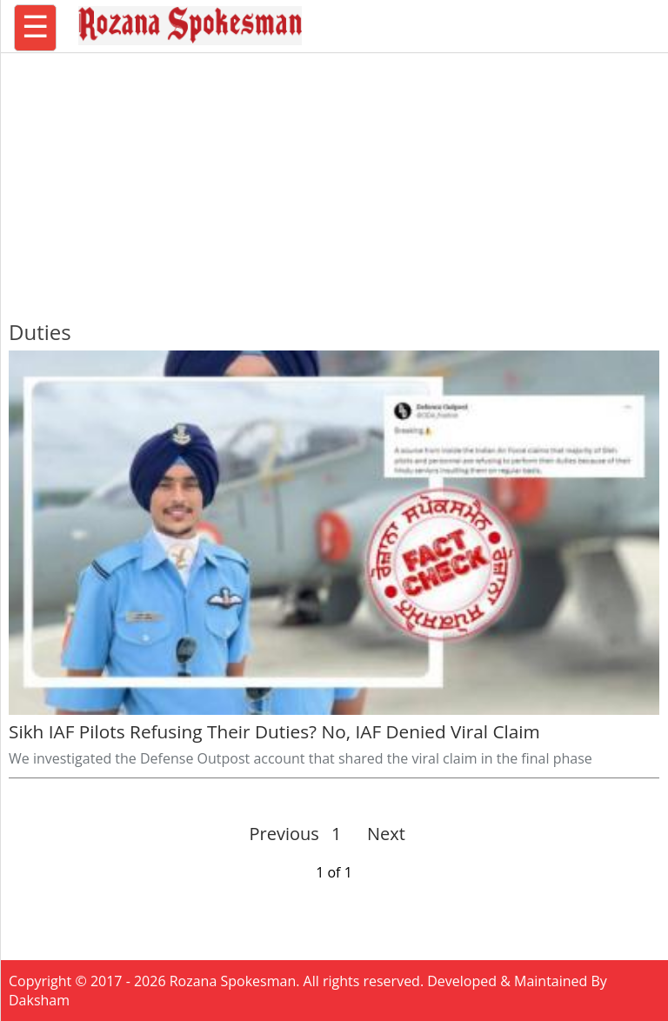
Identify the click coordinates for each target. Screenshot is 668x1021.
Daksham (39, 1000)
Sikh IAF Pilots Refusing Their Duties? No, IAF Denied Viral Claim (274, 731)
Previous (284, 833)
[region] (334, 178)
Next (378, 833)
